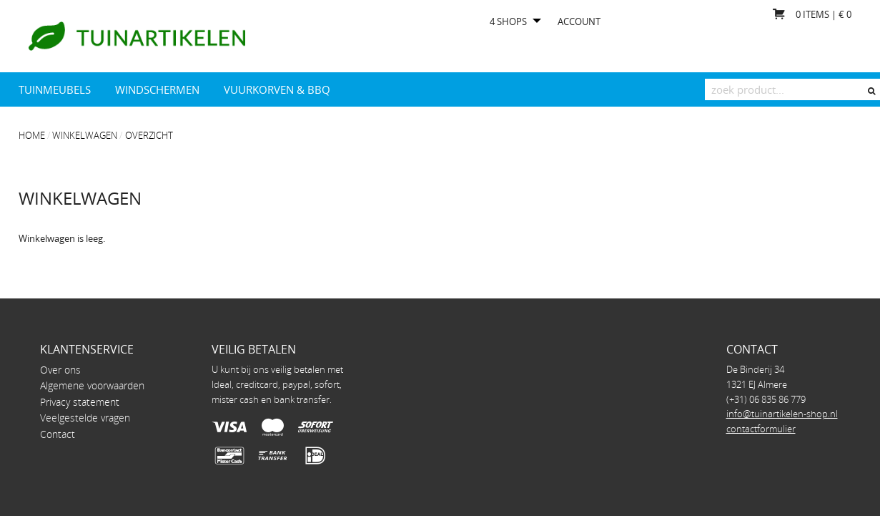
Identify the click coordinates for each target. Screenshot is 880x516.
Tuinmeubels (55, 89)
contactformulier (761, 428)
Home (32, 135)
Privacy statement (79, 402)
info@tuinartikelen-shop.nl (782, 413)
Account (579, 21)
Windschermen (157, 89)
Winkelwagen (84, 135)
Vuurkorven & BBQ (277, 89)
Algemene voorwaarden (92, 385)
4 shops (508, 21)
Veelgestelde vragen (85, 417)
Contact (57, 434)
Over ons (60, 369)
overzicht (149, 135)
